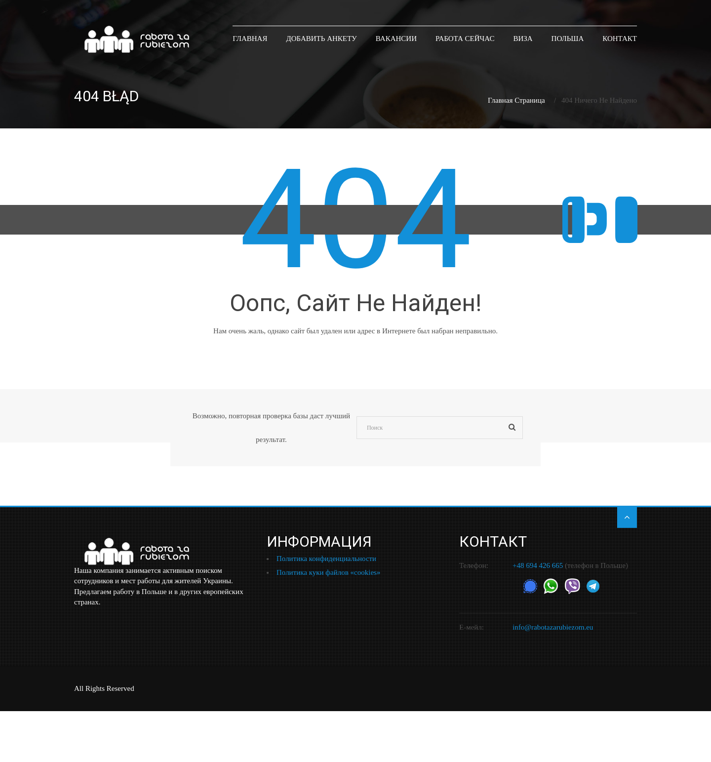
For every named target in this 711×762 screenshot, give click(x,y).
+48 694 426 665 (538, 565)
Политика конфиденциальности (326, 558)
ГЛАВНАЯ (250, 38)
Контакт (619, 38)
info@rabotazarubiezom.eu (553, 627)
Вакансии (396, 38)
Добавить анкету (321, 38)
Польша (568, 38)
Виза (522, 38)
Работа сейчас (464, 38)
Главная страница (516, 100)
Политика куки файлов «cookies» (328, 572)
